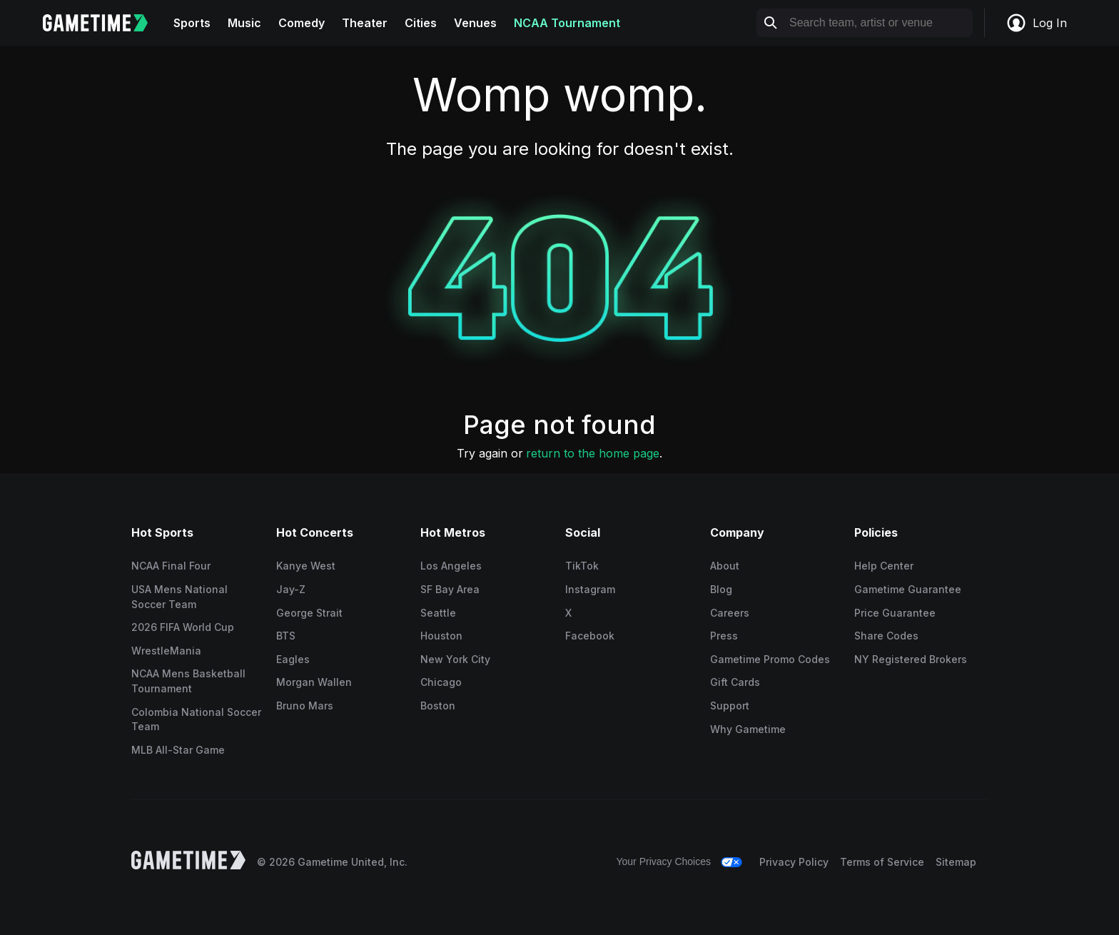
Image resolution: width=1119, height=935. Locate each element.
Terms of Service (882, 862)
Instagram (590, 589)
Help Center (883, 566)
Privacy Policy (794, 862)
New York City (455, 659)
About (724, 566)
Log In (1036, 23)
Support (729, 705)
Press (724, 636)
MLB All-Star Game (178, 750)
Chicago (441, 682)
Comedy (301, 23)
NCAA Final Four (171, 566)
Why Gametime (748, 729)
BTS (285, 636)
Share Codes (886, 636)
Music (244, 23)
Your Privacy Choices (663, 861)
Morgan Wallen (314, 682)
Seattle (438, 613)
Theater (365, 23)
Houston (441, 636)
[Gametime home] (104, 22)
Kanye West (305, 566)
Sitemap (956, 862)
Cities (421, 23)
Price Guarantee (895, 613)
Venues (475, 23)
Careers (729, 613)
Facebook (589, 636)
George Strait (309, 613)
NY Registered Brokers (910, 659)
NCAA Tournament (567, 23)
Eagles (293, 659)
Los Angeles (451, 566)
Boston (437, 705)
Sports (192, 23)
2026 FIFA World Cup (182, 627)
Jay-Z (290, 589)
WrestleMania (166, 651)
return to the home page (592, 453)
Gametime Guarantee (907, 589)
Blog (721, 589)
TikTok (582, 566)
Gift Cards (735, 682)
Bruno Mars (304, 705)
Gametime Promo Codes (770, 659)
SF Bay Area (450, 589)
